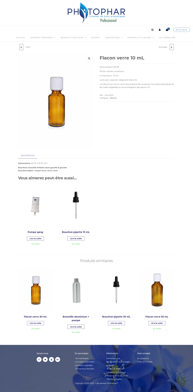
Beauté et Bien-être (72, 37)
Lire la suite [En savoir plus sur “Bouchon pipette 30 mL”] (116, 323)
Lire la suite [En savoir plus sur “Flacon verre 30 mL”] (35, 323)
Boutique (181, 30)
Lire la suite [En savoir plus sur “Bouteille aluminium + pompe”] (76, 327)
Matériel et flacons (139, 37)
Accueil (20, 37)
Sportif (95, 37)
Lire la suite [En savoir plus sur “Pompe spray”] (35, 238)
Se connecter (167, 37)
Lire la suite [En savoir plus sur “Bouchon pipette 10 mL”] (76, 238)
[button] (89, 58)
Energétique (112, 37)
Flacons (113, 98)
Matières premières (41, 37)
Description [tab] (28, 155)
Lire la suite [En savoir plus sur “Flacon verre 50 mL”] (157, 323)
